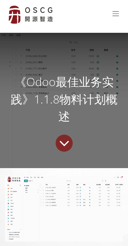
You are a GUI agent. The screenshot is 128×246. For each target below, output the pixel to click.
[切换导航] (116, 15)
